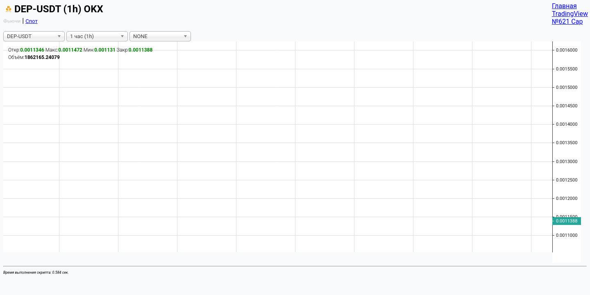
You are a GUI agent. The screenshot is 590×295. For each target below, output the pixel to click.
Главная (564, 6)
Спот (31, 21)
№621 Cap (567, 21)
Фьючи (11, 21)
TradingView (570, 14)
